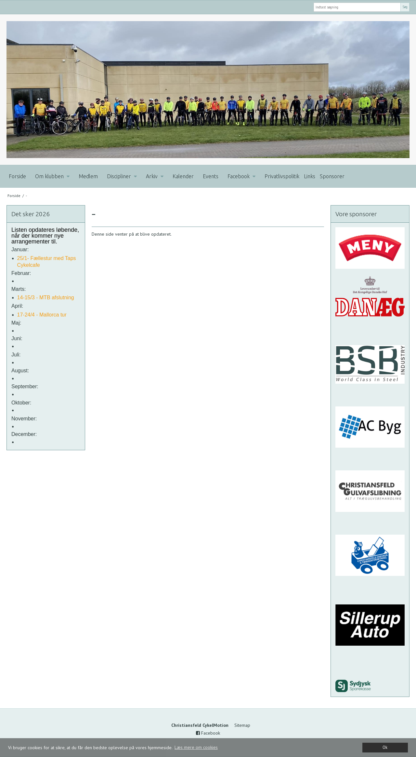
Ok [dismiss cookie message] (385, 747)
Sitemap (242, 725)
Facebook (208, 733)
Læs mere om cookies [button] (196, 747)
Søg (405, 7)
